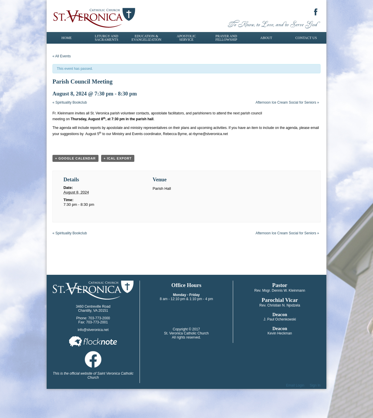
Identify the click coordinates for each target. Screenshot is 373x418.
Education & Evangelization (146, 38)
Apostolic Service (186, 38)
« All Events (61, 56)
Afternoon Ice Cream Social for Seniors (287, 102)
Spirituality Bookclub (69, 102)
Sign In (315, 385)
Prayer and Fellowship (226, 38)
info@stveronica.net (93, 330)
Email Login (295, 385)
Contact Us (306, 38)
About (266, 38)
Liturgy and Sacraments (106, 38)
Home (66, 38)
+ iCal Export (118, 158)
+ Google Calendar (75, 158)
